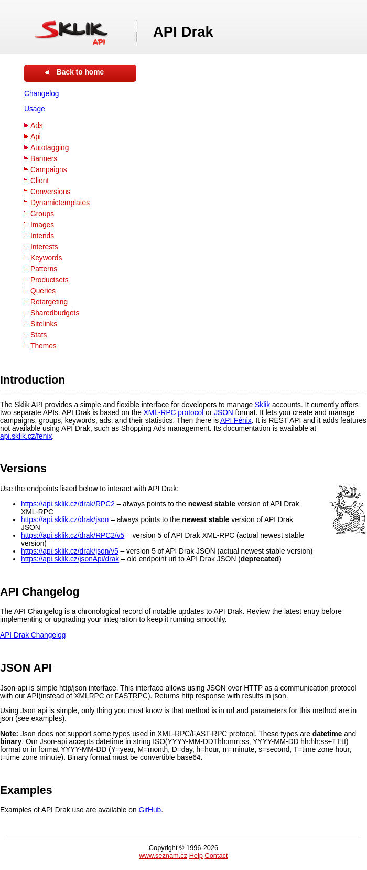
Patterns (43, 269)
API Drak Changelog (33, 635)
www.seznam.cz (163, 856)
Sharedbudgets (54, 313)
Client (39, 181)
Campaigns (48, 170)
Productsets (49, 280)
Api (35, 137)
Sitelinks (43, 324)
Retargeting (49, 302)
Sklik (262, 405)
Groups (42, 214)
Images (42, 225)
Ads (36, 126)
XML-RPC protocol (174, 413)
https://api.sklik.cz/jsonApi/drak (70, 559)
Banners (43, 159)
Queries (43, 291)
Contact (216, 856)
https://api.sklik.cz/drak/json (65, 520)
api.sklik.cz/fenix (26, 436)
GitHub (149, 810)
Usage (34, 109)
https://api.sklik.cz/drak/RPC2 (68, 504)
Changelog (41, 94)
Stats (38, 335)
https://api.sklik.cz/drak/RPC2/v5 (72, 535)
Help (196, 856)
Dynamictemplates (60, 203)
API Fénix (236, 421)
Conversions (50, 192)
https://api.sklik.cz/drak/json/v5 (69, 551)
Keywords (46, 258)
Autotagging (49, 148)
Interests (44, 247)
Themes (43, 346)
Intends (42, 236)
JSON (223, 413)
